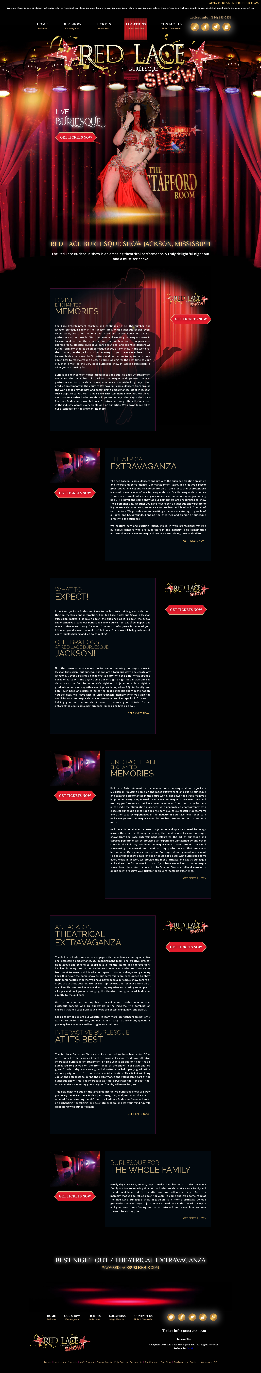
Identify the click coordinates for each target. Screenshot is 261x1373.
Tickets (101, 26)
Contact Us (169, 26)
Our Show (69, 26)
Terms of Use (184, 1345)
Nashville (72, 1367)
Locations (134, 26)
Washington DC (209, 1367)
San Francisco (181, 1367)
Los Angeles (60, 1367)
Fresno (47, 1367)
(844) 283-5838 (221, 17)
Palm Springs (121, 1367)
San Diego (166, 1367)
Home (40, 26)
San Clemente (152, 1367)
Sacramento (136, 1367)
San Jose (194, 1367)
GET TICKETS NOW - (193, 540)
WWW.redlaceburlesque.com (130, 1268)
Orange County (104, 1367)
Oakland (90, 1367)
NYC (82, 1367)
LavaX (190, 1354)
